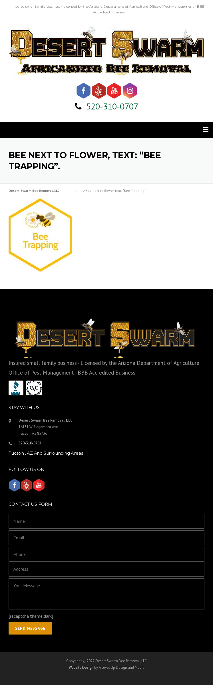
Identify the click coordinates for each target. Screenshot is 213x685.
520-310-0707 (112, 106)
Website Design (81, 667)
